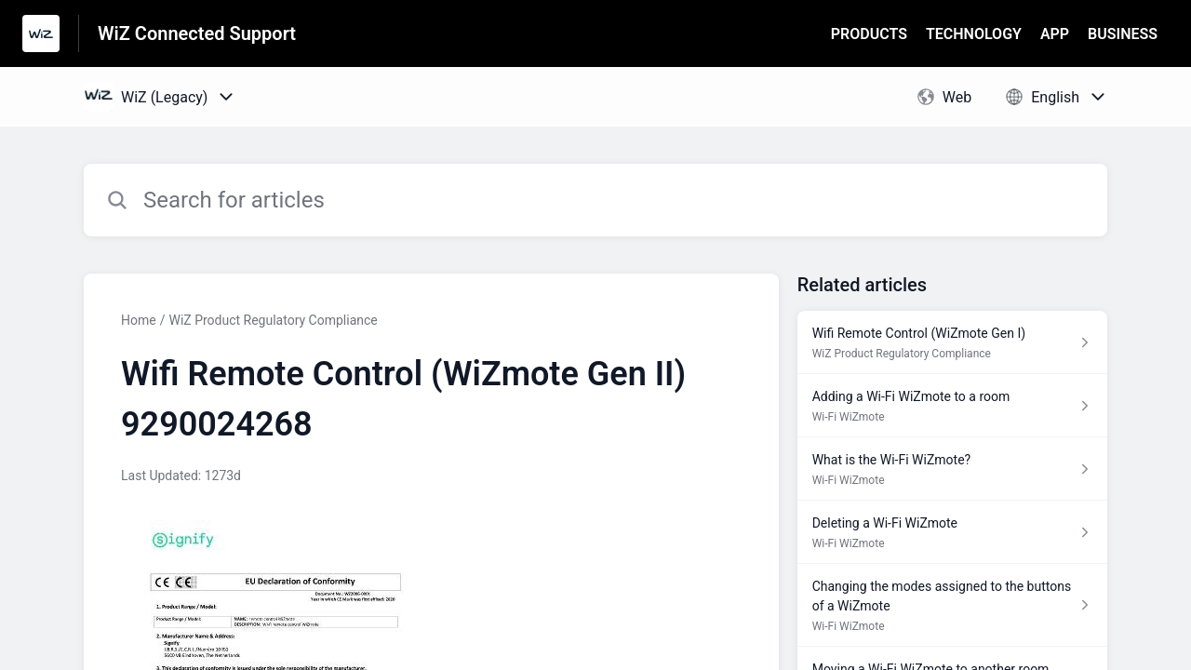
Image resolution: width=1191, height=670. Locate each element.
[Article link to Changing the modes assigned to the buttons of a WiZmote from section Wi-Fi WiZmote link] (952, 605)
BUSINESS (1123, 34)
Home (138, 320)
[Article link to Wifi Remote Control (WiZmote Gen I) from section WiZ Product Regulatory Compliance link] (952, 342)
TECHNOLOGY (974, 34)
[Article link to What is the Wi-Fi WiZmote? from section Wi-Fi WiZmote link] (952, 469)
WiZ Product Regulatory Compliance (272, 320)
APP (1054, 34)
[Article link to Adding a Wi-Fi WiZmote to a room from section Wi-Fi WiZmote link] (952, 405)
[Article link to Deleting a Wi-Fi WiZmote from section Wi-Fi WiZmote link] (952, 532)
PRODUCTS (869, 34)
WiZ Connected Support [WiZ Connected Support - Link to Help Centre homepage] (197, 33)
